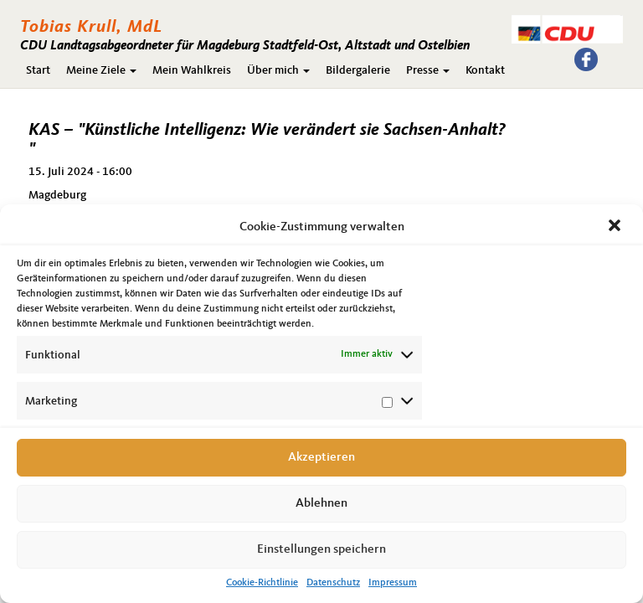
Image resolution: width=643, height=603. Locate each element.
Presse (428, 70)
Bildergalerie (358, 70)
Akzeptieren (321, 457)
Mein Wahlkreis (191, 70)
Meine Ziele (101, 70)
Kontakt (485, 70)
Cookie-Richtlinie (262, 583)
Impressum (392, 583)
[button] (616, 227)
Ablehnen (321, 503)
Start (38, 70)
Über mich (278, 70)
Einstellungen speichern (321, 550)
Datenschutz (333, 583)
